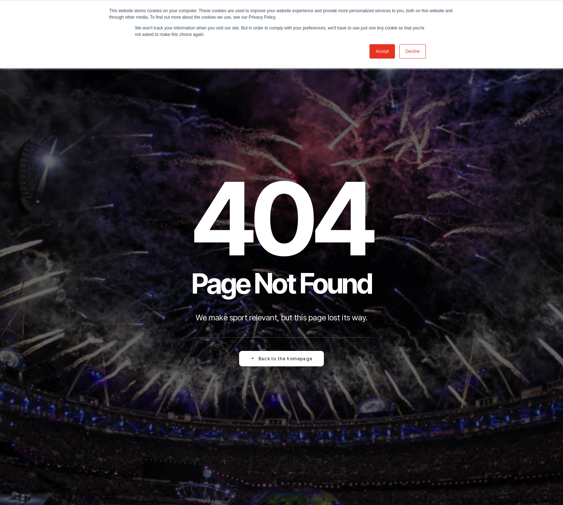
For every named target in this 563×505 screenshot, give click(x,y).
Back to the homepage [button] (281, 235)
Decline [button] (412, 51)
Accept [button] (382, 51)
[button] (303, 396)
